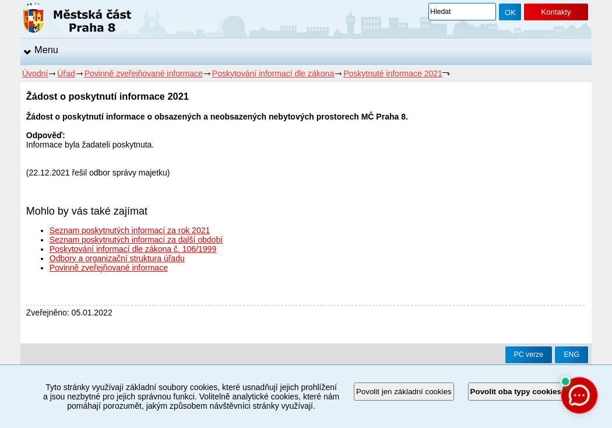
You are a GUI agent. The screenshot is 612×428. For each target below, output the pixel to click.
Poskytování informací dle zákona (273, 73)
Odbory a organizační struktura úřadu (117, 258)
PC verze (528, 354)
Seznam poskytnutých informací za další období (136, 239)
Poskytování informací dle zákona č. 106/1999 (133, 249)
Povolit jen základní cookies (404, 391)
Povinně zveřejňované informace (144, 73)
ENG (571, 354)
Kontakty (556, 12)
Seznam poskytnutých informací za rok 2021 (130, 230)
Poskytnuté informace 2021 (392, 73)
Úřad (66, 73)
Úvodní (35, 73)
